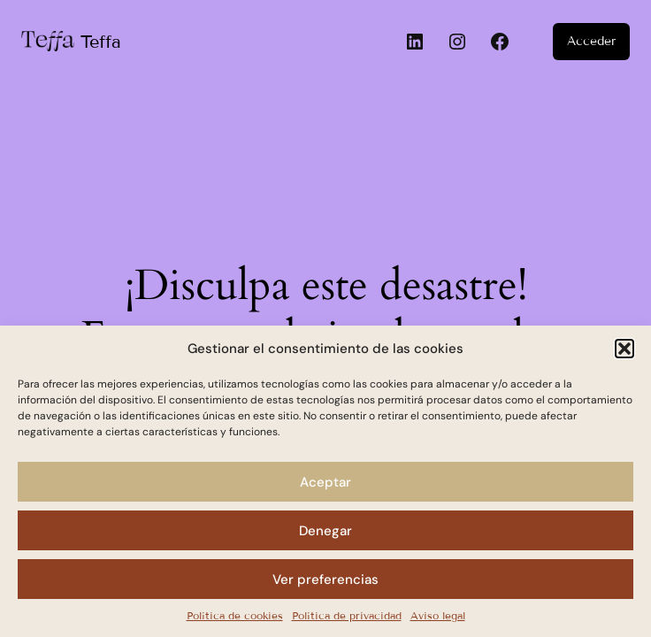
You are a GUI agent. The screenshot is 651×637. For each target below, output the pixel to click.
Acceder (591, 41)
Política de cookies (235, 615)
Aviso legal (437, 615)
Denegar (325, 531)
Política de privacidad (347, 615)
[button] (624, 348)
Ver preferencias (325, 579)
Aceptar (325, 482)
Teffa (100, 41)
